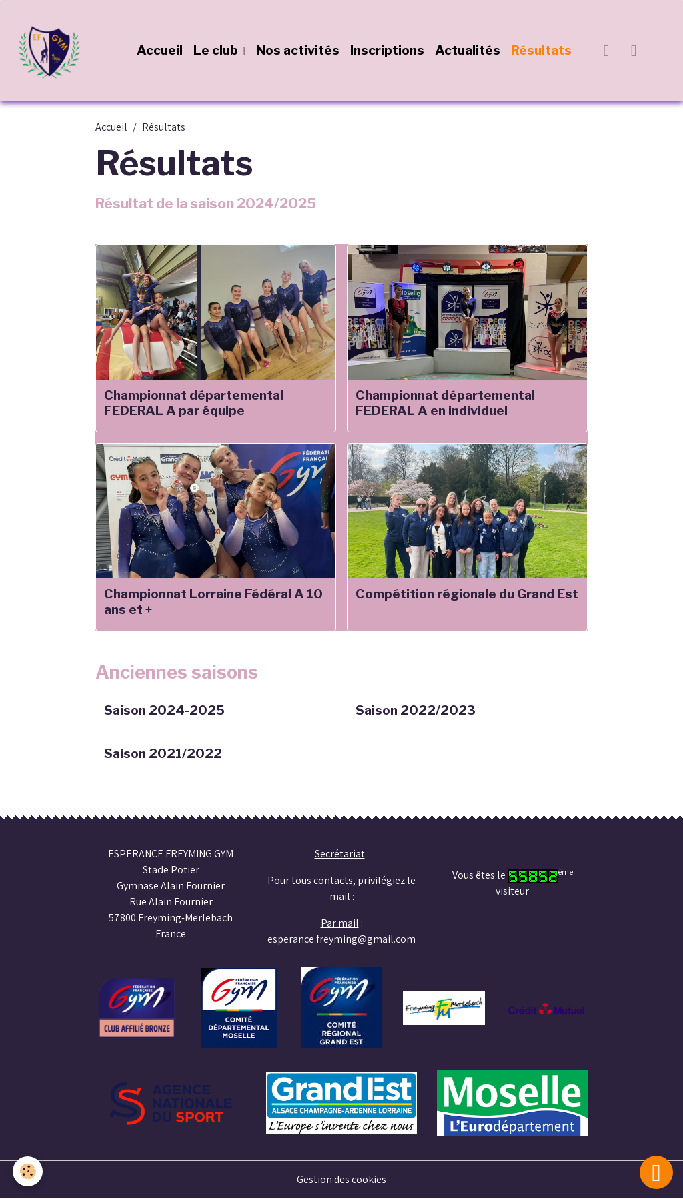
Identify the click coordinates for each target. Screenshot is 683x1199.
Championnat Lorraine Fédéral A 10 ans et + (213, 601)
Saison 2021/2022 (163, 754)
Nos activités (297, 51)
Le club (217, 51)
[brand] (53, 51)
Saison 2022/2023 (416, 711)
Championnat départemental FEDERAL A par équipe (193, 403)
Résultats (541, 51)
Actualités (467, 51)
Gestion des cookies (342, 1180)
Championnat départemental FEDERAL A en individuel (445, 403)
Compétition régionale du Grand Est (467, 594)
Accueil (160, 51)
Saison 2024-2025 (164, 711)
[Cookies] (28, 1171)
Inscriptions (387, 51)
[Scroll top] (656, 1172)
